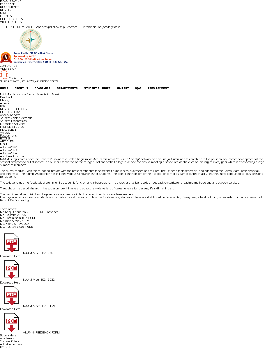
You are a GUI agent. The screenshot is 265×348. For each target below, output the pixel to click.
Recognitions (8, 135)
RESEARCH (7, 10)
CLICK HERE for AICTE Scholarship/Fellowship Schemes (39, 27)
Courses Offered (10, 341)
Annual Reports (10, 115)
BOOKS (5, 138)
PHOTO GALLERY (11, 19)
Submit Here (8, 335)
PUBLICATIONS (10, 112)
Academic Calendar (12, 156)
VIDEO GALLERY (11, 22)
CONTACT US (8, 65)
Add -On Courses (11, 344)
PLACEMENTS (10, 7)
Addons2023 (8, 150)
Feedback (6, 97)
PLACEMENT (9, 129)
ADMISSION (8, 68)
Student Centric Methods (16, 118)
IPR (2, 106)
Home (4, 88)
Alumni (4, 103)
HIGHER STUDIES (12, 126)
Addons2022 (8, 147)
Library (4, 100)
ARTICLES (7, 141)
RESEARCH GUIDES (13, 109)
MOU (3, 144)
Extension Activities (12, 123)
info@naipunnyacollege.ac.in (99, 27)
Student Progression (13, 121)
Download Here (10, 256)
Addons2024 (8, 153)
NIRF (3, 13)
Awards (5, 132)
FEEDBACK (7, 4)
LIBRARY (6, 16)
